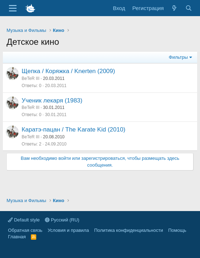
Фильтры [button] (178, 57)
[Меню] (12, 8)
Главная (16, 236)
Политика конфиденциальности (128, 230)
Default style (23, 220)
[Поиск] (188, 8)
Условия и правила (68, 230)
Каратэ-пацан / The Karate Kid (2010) (73, 129)
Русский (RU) (62, 220)
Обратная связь (25, 230)
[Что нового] (174, 8)
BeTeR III (30, 78)
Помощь (177, 230)
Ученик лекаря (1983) (52, 100)
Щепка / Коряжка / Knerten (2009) (68, 71)
